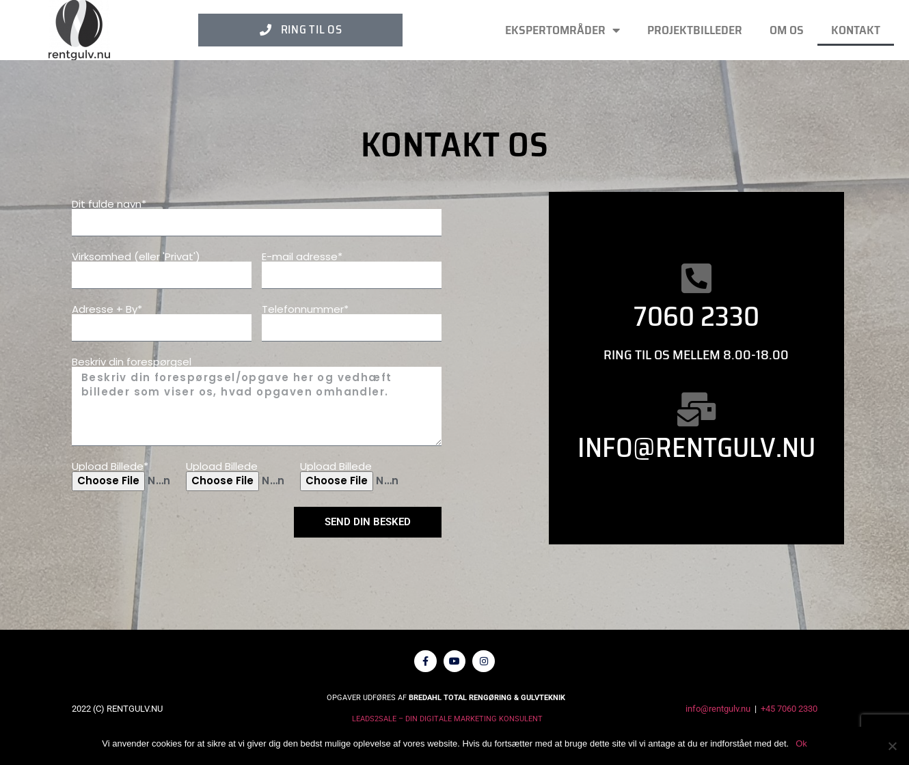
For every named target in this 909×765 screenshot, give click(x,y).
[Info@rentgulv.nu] (696, 409)
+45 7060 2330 (789, 713)
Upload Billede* (110, 466)
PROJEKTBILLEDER (694, 30)
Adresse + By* (107, 309)
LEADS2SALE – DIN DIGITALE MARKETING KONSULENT (447, 723)
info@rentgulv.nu (718, 713)
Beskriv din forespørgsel (131, 362)
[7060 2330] (696, 278)
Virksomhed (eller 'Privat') (136, 256)
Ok (801, 743)
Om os (787, 30)
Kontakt (855, 30)
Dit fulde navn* (109, 204)
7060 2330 (696, 316)
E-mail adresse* (302, 256)
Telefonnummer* (305, 309)
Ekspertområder (562, 30)
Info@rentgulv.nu (696, 447)
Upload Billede (222, 466)
